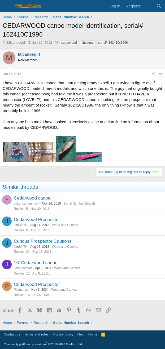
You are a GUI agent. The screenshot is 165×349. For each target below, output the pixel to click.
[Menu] (7, 6)
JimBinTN (21, 225)
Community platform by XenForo (43, 344)
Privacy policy (63, 334)
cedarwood (69, 43)
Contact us (12, 334)
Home (93, 334)
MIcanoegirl (16, 43)
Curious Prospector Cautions (42, 241)
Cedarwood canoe (32, 198)
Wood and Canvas (65, 225)
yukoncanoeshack (26, 203)
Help (81, 334)
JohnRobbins (23, 268)
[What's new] (148, 6)
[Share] (153, 74)
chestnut (87, 43)
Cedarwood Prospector (37, 219)
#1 (160, 74)
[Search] (159, 6)
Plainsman (21, 289)
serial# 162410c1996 (113, 43)
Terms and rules (36, 334)
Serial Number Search (79, 203)
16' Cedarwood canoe (36, 262)
